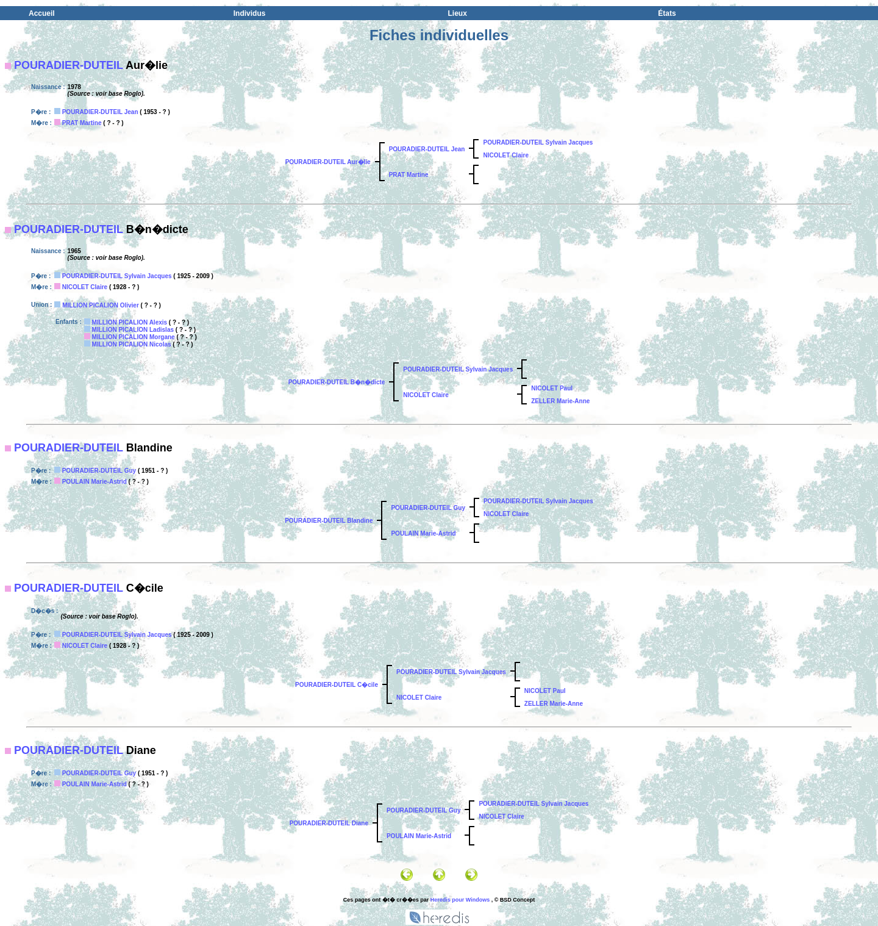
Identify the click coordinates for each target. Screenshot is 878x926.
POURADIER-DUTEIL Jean (100, 112)
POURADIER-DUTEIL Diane (329, 823)
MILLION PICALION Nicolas (131, 344)
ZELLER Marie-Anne (560, 401)
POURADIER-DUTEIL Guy (99, 470)
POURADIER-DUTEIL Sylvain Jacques (538, 142)
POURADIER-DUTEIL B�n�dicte (336, 382)
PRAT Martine (82, 123)
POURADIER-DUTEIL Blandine (329, 520)
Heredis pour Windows (460, 900)
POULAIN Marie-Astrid (94, 481)
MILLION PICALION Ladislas (133, 329)
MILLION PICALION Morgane (133, 337)
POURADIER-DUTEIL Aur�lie (328, 162)
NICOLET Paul (552, 388)
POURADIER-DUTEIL (68, 65)
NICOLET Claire (505, 155)
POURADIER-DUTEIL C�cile (336, 684)
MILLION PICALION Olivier (100, 305)
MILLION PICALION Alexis (130, 322)
